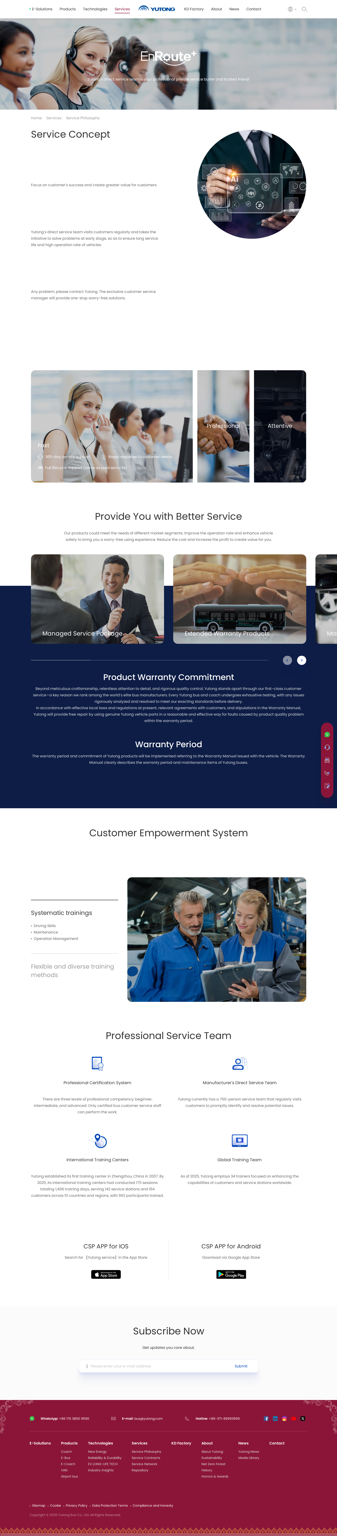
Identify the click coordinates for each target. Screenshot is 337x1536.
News (243, 1443)
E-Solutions (40, 1443)
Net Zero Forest (213, 1464)
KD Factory (181, 1443)
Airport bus (69, 1476)
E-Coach (68, 1464)
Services (53, 118)
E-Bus (65, 1458)
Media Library (248, 1458)
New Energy (97, 1451)
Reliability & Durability (105, 1458)
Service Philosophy (83, 118)
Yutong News (248, 1451)
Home (36, 118)
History (206, 1470)
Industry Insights (101, 1470)
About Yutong (212, 1451)
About (207, 1443)
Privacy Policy (76, 1505)
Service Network (144, 1464)
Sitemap (38, 1505)
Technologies (100, 1443)
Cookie (55, 1505)
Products (69, 1443)
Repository (140, 1470)
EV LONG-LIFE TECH (103, 1464)
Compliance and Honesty (153, 1505)
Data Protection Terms (110, 1505)
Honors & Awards (214, 1476)
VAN (64, 1470)
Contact (276, 1443)
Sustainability (211, 1458)
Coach (66, 1451)
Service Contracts (146, 1458)
